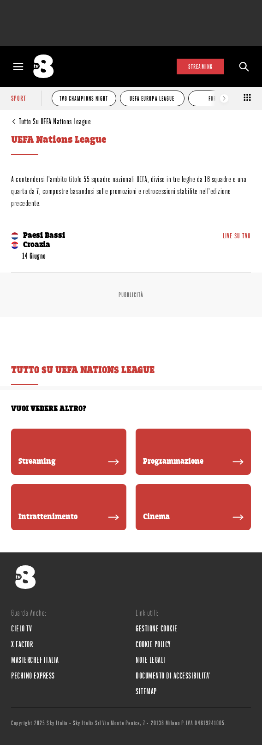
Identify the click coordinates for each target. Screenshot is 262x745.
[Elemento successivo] (224, 98)
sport (18, 98)
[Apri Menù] (18, 67)
